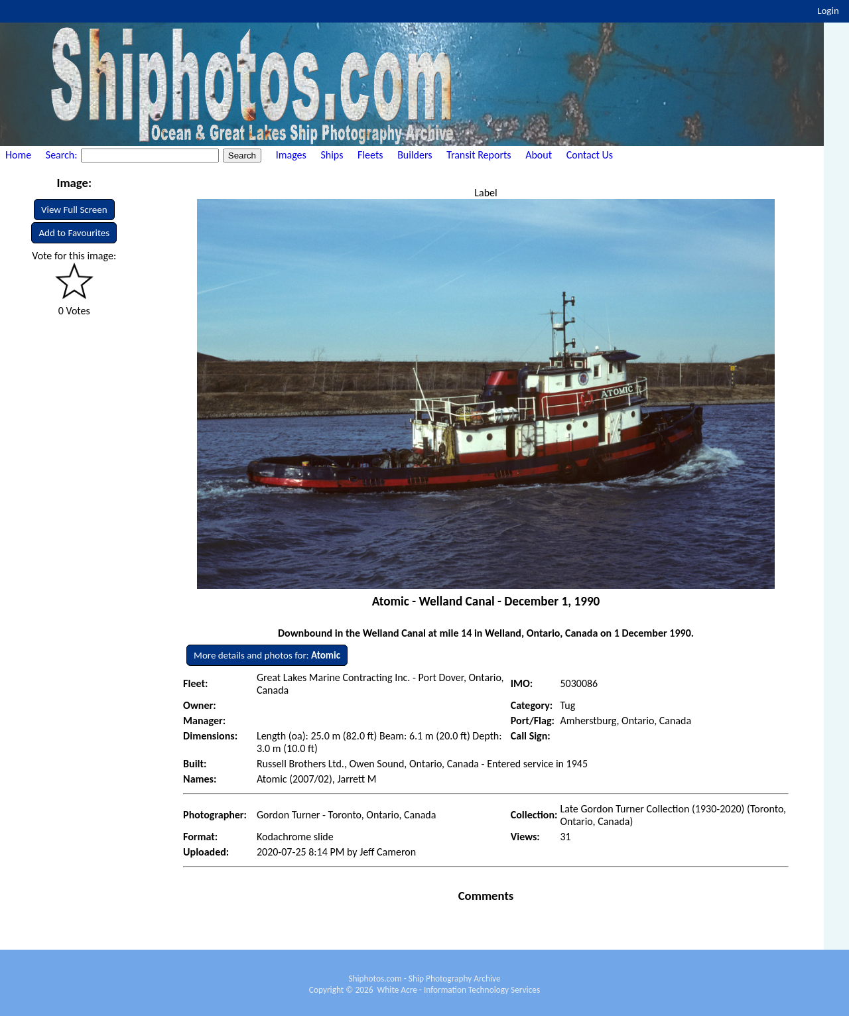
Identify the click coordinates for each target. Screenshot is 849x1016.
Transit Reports (478, 155)
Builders (414, 155)
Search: (63, 155)
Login (828, 11)
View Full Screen (74, 210)
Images (291, 155)
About (538, 155)
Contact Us (589, 155)
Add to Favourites (73, 233)
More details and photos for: (267, 655)
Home (18, 155)
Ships (331, 155)
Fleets (370, 155)
